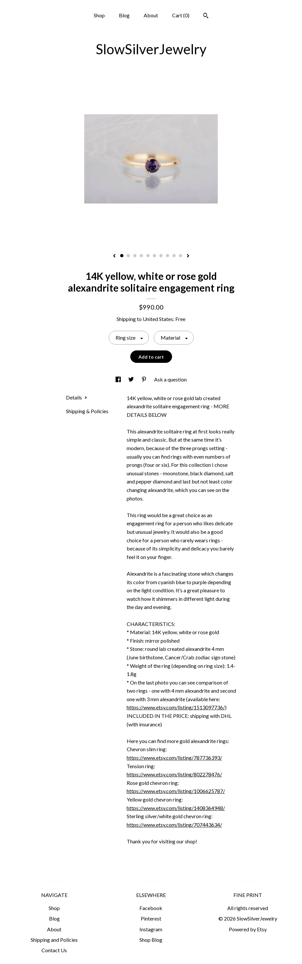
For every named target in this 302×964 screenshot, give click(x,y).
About (151, 15)
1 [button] (121, 255)
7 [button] (161, 255)
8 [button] (167, 255)
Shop (99, 15)
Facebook (150, 908)
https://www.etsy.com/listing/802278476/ (174, 774)
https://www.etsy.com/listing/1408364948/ (176, 808)
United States (158, 319)
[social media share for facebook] (119, 379)
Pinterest (151, 918)
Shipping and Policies (54, 940)
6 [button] (154, 255)
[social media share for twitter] (131, 379)
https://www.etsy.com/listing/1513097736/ (176, 707)
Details (76, 397)
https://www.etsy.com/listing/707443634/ (174, 824)
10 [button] (180, 255)
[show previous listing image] (114, 256)
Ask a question (170, 379)
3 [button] (134, 255)
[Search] (205, 16)
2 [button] (128, 255)
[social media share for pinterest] (144, 379)
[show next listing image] (188, 256)
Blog (124, 15)
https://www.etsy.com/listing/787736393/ (174, 757)
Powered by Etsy (248, 929)
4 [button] (141, 255)
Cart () (180, 15)
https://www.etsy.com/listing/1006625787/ (176, 791)
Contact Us (54, 950)
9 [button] (174, 255)
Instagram (150, 929)
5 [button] (148, 255)
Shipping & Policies (87, 411)
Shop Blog (150, 940)
